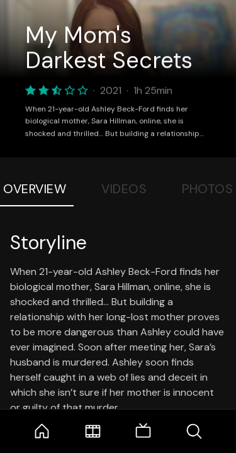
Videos (124, 189)
